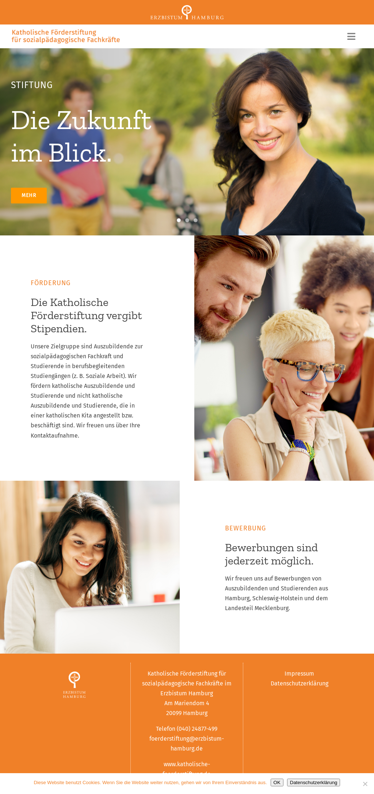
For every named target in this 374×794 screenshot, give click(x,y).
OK (277, 782)
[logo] (66, 31)
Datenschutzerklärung (299, 683)
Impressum (299, 673)
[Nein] (365, 783)
